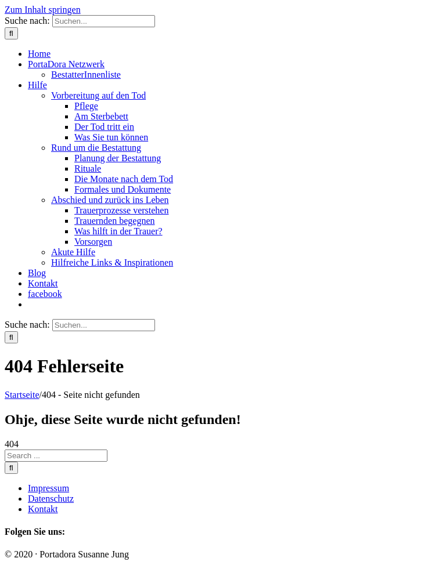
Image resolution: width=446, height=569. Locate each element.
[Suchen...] (103, 21)
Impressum (48, 488)
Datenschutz (51, 498)
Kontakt (43, 509)
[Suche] (11, 33)
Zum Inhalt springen (43, 10)
